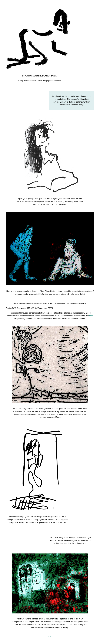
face (91, 316)
